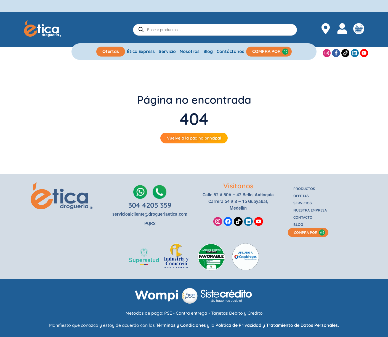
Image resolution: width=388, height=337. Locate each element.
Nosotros (190, 51)
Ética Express (141, 51)
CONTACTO (302, 217)
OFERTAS (301, 196)
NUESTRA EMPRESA (310, 210)
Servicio (167, 51)
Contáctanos (230, 51)
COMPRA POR (266, 51)
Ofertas (110, 51)
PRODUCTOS (304, 188)
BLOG (298, 224)
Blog (208, 51)
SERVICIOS (302, 203)
